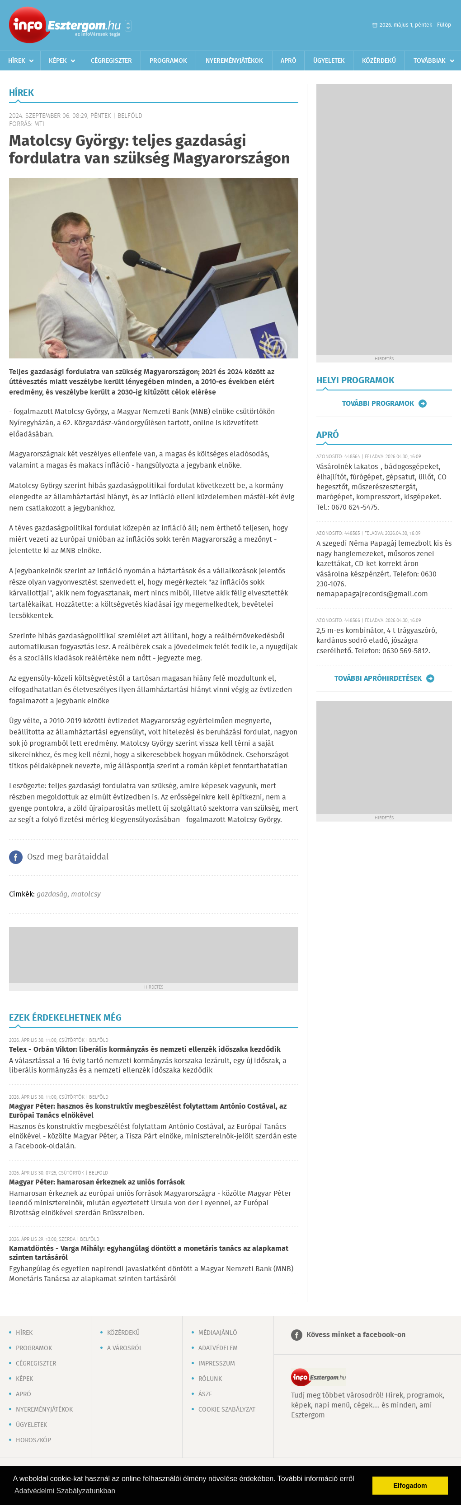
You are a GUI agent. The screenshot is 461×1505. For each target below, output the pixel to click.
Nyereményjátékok (234, 61)
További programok (378, 403)
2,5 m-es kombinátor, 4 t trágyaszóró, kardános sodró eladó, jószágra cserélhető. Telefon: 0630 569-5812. (376, 641)
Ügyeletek (329, 61)
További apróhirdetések (378, 678)
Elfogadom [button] (410, 1485)
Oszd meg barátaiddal (67, 857)
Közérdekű (379, 61)
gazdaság (52, 894)
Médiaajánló (217, 1333)
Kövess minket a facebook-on (355, 1335)
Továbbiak (430, 61)
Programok (168, 61)
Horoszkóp (33, 1440)
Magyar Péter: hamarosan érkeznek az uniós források (97, 1182)
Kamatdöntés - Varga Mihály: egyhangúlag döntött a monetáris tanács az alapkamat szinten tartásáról (148, 1253)
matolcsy (86, 894)
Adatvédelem (218, 1348)
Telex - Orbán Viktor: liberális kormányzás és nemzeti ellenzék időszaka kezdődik (145, 1049)
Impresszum (216, 1364)
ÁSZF (205, 1394)
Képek (58, 61)
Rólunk (210, 1379)
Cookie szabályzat (226, 1410)
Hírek (16, 61)
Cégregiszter (111, 61)
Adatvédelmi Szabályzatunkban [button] (64, 1491)
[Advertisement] (153, 954)
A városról (124, 1348)
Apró (288, 61)
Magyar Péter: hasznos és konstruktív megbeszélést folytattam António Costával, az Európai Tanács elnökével (148, 1111)
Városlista (128, 26)
